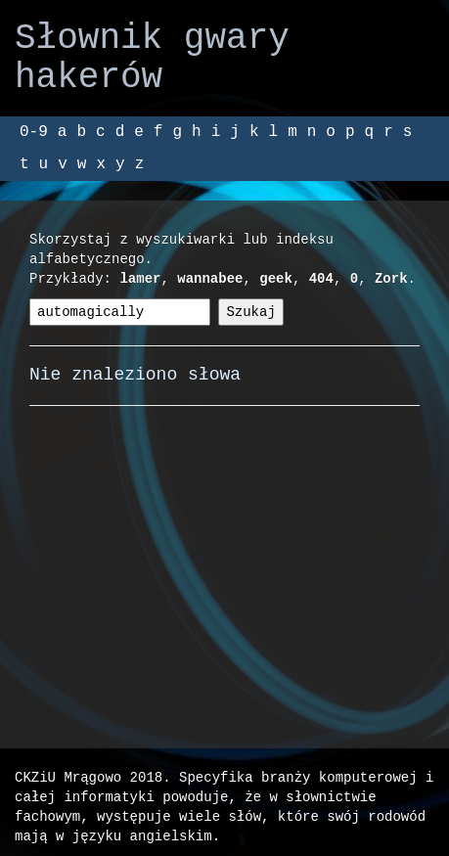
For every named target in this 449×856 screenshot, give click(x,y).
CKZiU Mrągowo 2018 (88, 777)
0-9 (34, 132)
